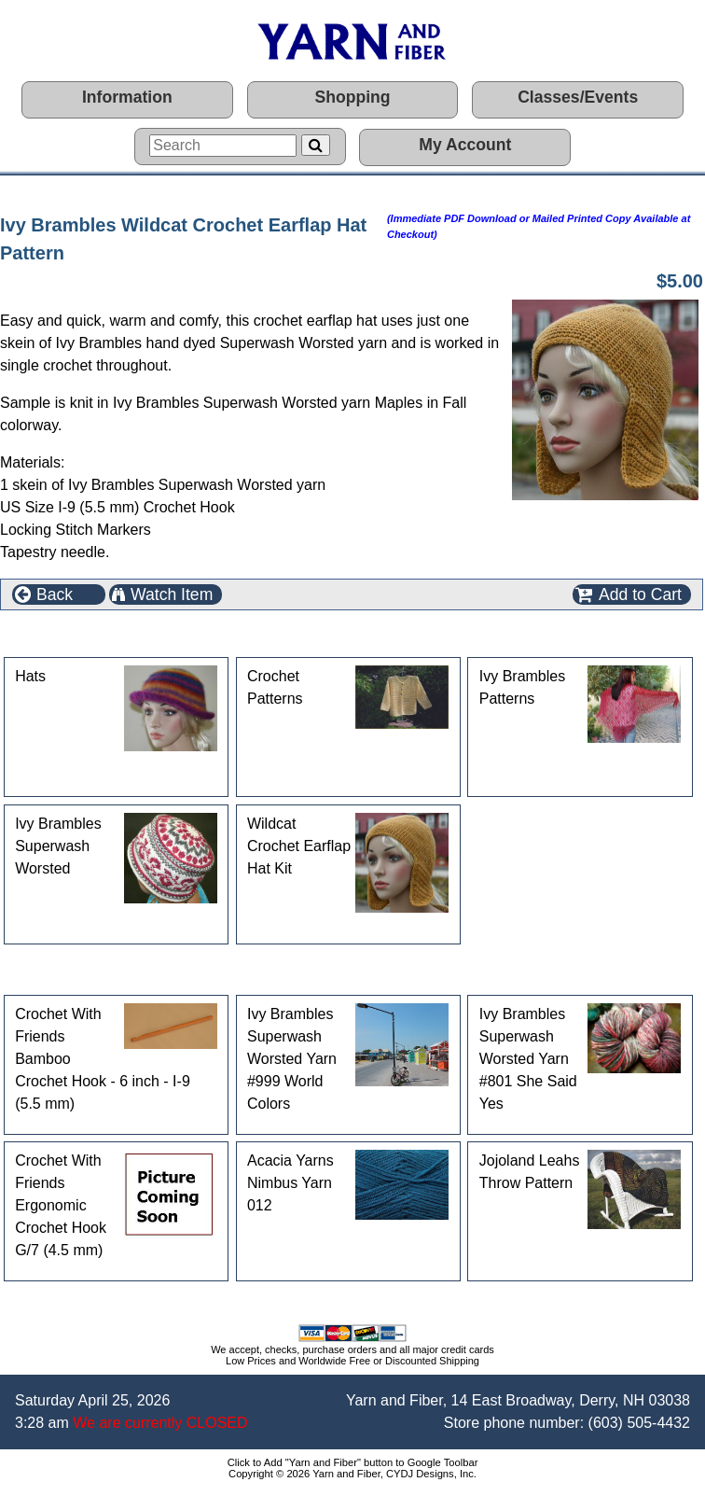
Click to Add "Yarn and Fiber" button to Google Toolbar (353, 1462)
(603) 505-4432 (639, 1423)
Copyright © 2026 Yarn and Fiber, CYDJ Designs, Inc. (352, 1473)
